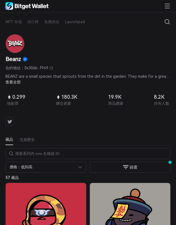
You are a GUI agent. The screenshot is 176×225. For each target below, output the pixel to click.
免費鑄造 (51, 22)
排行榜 (33, 22)
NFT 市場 (13, 22)
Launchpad (75, 22)
